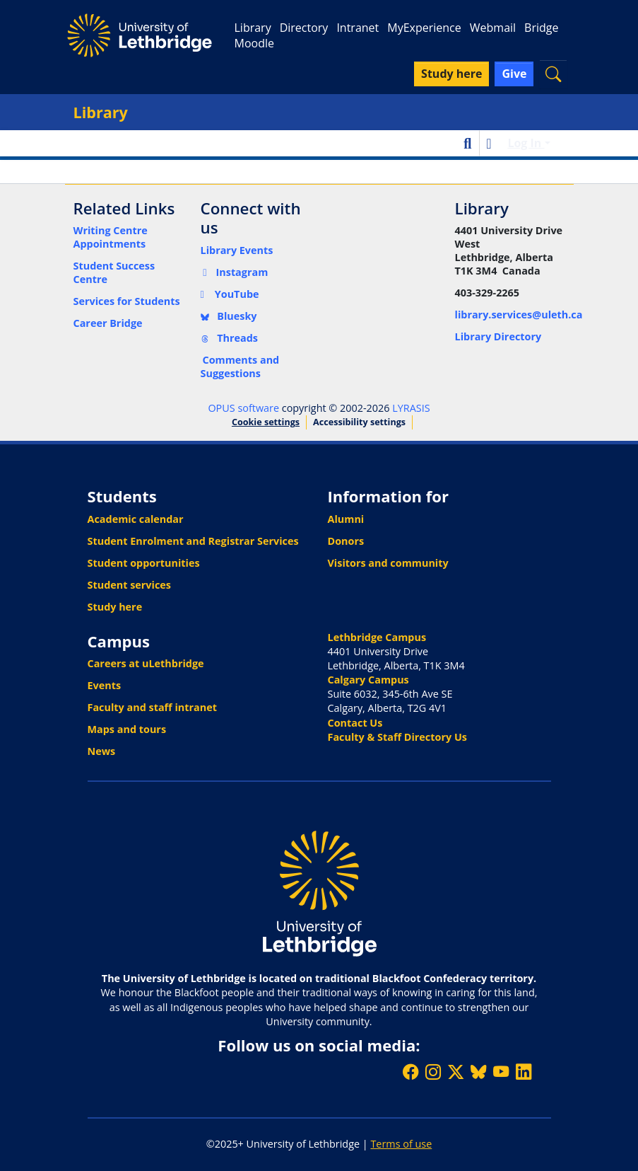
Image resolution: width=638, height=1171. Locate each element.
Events (105, 685)
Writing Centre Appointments (110, 237)
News (102, 751)
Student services (130, 585)
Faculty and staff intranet (153, 707)
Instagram (234, 272)
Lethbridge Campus (377, 637)
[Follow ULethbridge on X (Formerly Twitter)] (455, 1071)
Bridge (541, 27)
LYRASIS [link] (411, 408)
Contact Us (355, 722)
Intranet (357, 27)
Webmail (493, 27)
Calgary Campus (368, 679)
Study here (115, 606)
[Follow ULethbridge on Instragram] (433, 1071)
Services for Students (126, 301)
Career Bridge (108, 323)
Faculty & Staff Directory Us (397, 737)
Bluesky (229, 316)
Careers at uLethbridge (146, 663)
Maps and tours (127, 729)
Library (252, 27)
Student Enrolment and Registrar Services (193, 541)
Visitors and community (388, 563)
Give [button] (514, 73)
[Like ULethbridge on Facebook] (410, 1071)
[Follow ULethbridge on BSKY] (478, 1071)
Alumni (346, 519)
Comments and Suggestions (240, 366)
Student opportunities (144, 563)
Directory (304, 27)
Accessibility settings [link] (359, 422)
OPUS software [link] (243, 408)
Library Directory (498, 336)
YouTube (230, 294)
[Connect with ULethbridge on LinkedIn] (523, 1071)
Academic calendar (136, 519)
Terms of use (401, 1143)
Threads (230, 338)
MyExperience (424, 27)
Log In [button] (525, 143)
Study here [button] (451, 73)
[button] (553, 73)
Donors (346, 541)
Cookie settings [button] (266, 422)
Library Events (237, 250)
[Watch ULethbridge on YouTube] (501, 1071)
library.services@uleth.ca (519, 314)
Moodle (253, 43)
